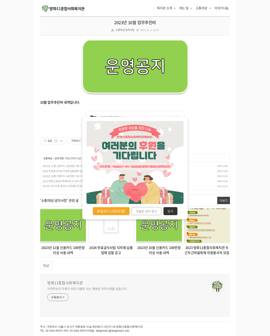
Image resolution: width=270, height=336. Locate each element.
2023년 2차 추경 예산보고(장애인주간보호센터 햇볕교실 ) (71, 186)
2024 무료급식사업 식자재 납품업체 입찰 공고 (65, 171)
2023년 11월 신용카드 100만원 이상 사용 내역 (65, 166)
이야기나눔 (221, 8)
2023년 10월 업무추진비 (135, 22)
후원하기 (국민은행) (111, 211)
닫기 (170, 211)
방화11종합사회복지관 (65, 282)
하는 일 (186, 8)
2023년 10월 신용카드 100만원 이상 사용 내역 (65, 176)
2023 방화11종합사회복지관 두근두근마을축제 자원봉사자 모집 (74, 181)
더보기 (224, 200)
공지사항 (59, 158)
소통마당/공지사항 (124, 30)
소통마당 (203, 8)
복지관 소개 (166, 8)
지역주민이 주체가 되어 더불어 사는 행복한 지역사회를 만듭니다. (87, 288)
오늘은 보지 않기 (146, 211)
